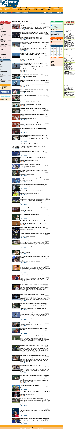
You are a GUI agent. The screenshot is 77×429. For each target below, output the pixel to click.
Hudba (2, 37)
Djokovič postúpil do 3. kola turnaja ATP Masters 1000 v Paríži (34, 89)
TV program (42, 7)
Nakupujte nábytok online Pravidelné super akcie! (69, 94)
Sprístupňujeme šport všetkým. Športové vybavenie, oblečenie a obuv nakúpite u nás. (69, 66)
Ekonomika (2, 29)
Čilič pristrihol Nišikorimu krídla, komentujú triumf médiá (33, 355)
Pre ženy (2, 61)
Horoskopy (35, 11)
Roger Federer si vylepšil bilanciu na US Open (30, 365)
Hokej (52, 64)
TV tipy (52, 35)
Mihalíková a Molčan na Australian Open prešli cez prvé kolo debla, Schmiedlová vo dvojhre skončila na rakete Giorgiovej (34, 33)
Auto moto (2, 52)
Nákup (27, 11)
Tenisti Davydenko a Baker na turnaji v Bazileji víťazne (32, 335)
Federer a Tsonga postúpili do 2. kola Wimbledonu (31, 398)
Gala (1, 36)
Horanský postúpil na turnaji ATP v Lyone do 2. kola (32, 151)
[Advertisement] (41, 3)
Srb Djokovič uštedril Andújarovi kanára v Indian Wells (32, 312)
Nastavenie (53, 44)
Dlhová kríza (3, 31)
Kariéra (1, 66)
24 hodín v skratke (40, 425)
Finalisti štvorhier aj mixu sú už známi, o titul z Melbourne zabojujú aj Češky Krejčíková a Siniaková (33, 54)
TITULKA (2, 24)
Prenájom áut (54, 29)
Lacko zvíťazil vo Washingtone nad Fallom (29, 214)
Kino (59, 11)
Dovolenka (27, 9)
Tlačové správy (3, 57)
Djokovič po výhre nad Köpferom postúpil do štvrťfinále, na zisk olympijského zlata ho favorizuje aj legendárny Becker (34, 24)
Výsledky (35, 9)
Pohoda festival (4, 44)
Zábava (50, 11)
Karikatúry (3, 81)
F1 (1, 51)
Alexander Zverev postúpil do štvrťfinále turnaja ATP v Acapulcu (34, 418)
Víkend (1, 63)
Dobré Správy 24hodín (25, 425)
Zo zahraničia (3, 34)
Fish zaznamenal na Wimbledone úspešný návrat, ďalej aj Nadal (34, 375)
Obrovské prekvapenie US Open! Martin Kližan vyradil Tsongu (34, 408)
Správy (20, 7)
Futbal (52, 61)
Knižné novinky (4, 42)
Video (35, 7)
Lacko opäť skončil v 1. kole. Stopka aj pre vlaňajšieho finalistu (34, 284)
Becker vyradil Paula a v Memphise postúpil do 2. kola (32, 227)
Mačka (21, 428)
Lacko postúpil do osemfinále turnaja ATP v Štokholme (32, 178)
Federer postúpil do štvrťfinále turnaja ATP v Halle (31, 74)
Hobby (1, 69)
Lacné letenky (50, 9)
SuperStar (3, 47)
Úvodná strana (3, 12)
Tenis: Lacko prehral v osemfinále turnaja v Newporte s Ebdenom (35, 233)
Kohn (2, 82)
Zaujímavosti (3, 54)
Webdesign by (54, 425)
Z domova (2, 26)
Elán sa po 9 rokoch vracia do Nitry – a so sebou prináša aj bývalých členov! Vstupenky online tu (69, 59)
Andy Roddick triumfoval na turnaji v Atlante (30, 197)
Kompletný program (55, 34)
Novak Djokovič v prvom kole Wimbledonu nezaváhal (32, 240)
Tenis (52, 62)
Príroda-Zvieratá (3, 71)
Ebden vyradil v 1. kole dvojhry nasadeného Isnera (31, 190)
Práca (59, 7)
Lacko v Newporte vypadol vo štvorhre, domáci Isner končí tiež (34, 322)
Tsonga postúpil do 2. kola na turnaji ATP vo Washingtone (33, 157)
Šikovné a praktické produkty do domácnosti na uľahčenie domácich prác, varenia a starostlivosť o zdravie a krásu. (69, 74)
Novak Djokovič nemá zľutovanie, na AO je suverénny (32, 294)
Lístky (59, 9)
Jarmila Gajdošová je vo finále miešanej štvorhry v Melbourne (34, 265)
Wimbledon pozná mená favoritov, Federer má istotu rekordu (34, 345)
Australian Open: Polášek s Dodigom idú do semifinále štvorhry (26, 143)
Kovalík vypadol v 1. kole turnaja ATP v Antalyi (30, 164)
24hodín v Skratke (4, 21)
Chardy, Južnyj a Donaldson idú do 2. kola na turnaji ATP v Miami (35, 391)
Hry (2, 79)
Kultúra (1, 39)
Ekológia (2, 56)
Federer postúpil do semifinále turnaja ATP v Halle (31, 101)
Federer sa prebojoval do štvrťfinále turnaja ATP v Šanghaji (33, 184)
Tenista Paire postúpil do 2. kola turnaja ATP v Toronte (32, 122)
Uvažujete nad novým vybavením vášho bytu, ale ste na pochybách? (69, 80)
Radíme (2, 68)
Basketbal (53, 65)
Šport (1, 49)
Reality (27, 7)
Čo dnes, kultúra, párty (38, 428)
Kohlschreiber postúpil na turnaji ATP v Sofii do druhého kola (34, 249)
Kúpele (42, 9)
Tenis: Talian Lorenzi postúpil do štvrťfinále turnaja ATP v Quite (34, 220)
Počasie (42, 11)
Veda (1, 64)
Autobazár (20, 9)
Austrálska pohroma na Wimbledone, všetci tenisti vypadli (33, 303)
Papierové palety (30, 428)
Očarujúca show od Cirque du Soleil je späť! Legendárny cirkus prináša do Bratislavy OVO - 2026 (69, 36)
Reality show (3, 46)
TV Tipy (50, 7)
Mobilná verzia (3, 99)
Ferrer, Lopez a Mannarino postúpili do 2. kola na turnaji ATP (34, 95)
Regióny (3, 28)
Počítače (2, 74)
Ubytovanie (20, 11)
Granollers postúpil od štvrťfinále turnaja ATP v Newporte (33, 128)
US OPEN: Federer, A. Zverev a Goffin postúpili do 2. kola (33, 108)
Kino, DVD (3, 41)
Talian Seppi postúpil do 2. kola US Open (29, 385)
